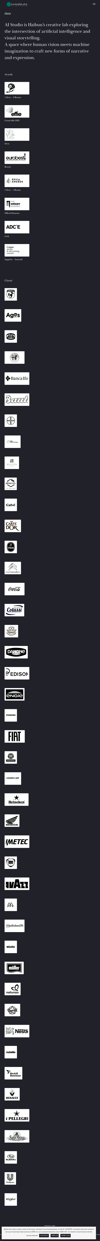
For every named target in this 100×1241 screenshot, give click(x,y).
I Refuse (54, 1236)
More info (65, 1236)
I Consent (44, 1236)
